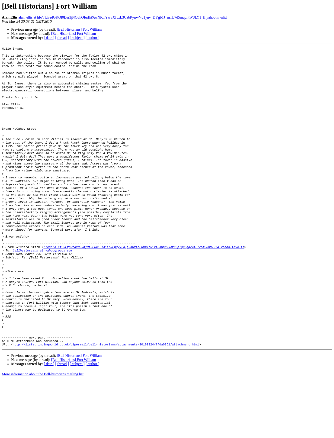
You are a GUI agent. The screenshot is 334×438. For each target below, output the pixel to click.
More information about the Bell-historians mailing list (43, 434)
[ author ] (93, 38)
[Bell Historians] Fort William (79, 29)
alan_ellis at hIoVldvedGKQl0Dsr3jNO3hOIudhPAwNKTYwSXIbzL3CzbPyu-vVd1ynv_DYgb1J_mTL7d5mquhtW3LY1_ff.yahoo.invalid (122, 17)
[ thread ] (62, 38)
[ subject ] (77, 38)
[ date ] (49, 38)
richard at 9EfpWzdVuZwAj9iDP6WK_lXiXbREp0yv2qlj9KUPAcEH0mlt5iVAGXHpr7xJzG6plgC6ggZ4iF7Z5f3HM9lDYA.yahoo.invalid (143, 287)
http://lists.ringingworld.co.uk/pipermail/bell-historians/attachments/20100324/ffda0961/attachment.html (106, 404)
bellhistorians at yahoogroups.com (42, 291)
